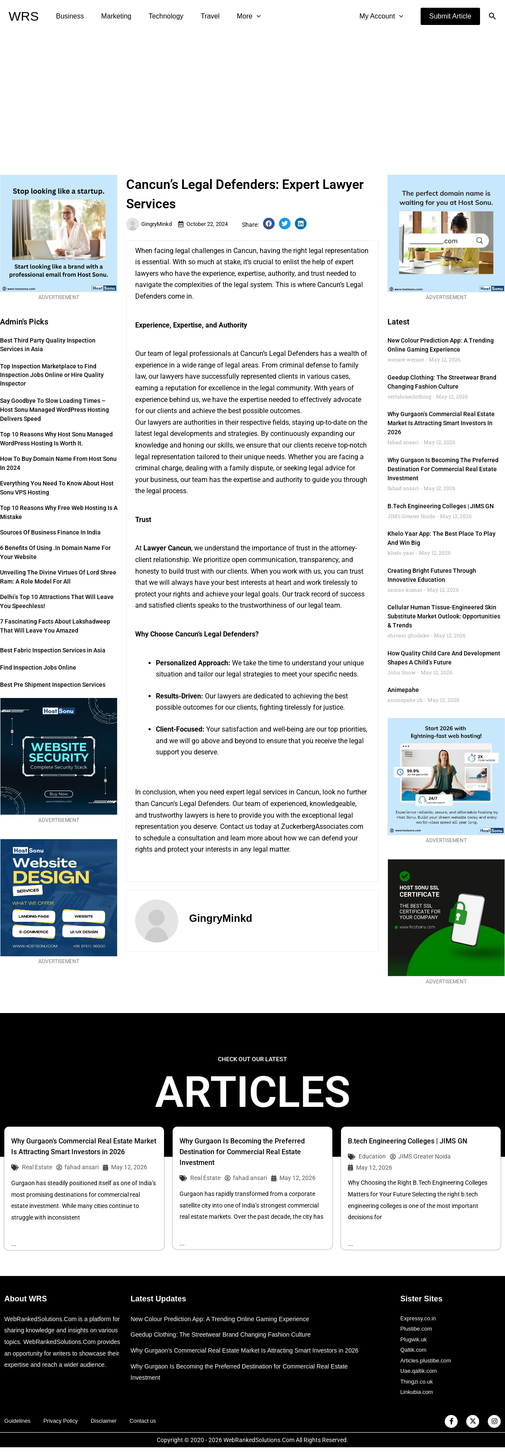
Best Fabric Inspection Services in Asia (52, 650)
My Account (383, 16)
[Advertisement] (252, 97)
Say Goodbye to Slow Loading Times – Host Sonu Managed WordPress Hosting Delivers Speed (54, 409)
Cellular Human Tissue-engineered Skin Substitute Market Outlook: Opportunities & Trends (443, 616)
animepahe (403, 689)
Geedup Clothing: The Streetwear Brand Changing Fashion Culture (226, 1335)
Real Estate (37, 1167)
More (233, 16)
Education (372, 1156)
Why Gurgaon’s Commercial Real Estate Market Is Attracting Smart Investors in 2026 (441, 423)
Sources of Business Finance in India (50, 532)
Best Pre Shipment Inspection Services (52, 684)
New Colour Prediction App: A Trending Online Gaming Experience (225, 1319)
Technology (157, 16)
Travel (198, 16)
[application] (241, 16)
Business (68, 16)
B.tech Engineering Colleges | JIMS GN (440, 506)
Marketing (111, 16)
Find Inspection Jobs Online (38, 667)
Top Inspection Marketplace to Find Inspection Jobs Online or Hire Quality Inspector (52, 375)
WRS (24, 16)
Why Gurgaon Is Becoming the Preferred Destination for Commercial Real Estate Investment (443, 469)
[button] (450, 16)
